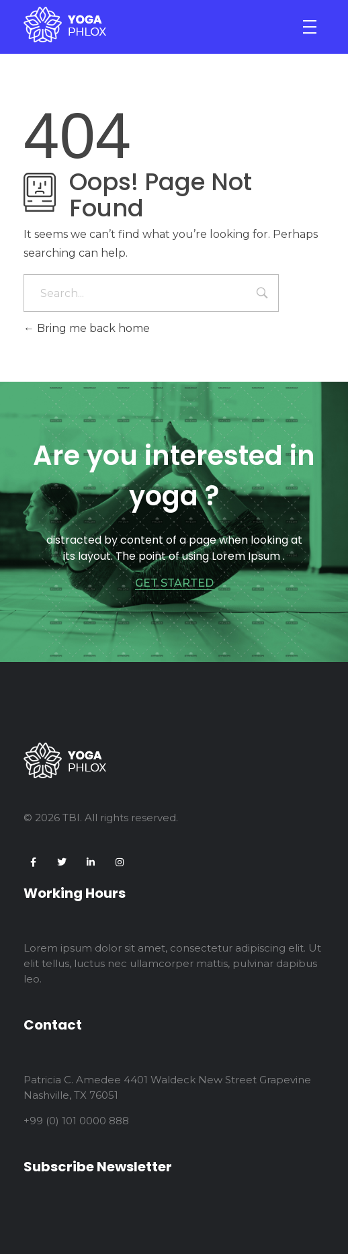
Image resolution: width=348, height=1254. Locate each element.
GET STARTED (174, 583)
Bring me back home (87, 328)
